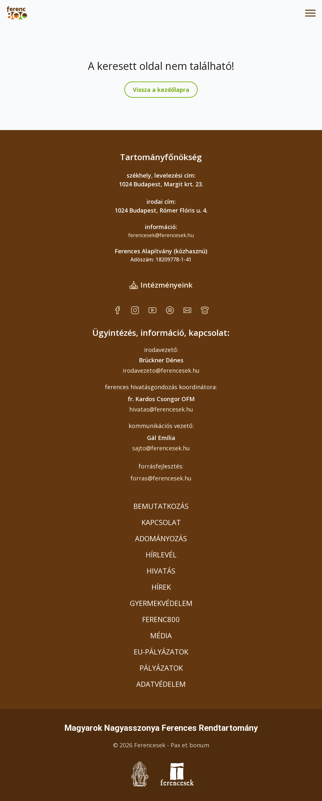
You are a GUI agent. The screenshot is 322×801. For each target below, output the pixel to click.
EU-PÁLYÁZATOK (161, 651)
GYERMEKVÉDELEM (161, 603)
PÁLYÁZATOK (161, 668)
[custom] (117, 310)
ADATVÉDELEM (161, 684)
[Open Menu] (310, 13)
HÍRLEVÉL (161, 554)
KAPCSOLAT (161, 522)
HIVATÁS (161, 571)
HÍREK (161, 587)
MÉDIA (161, 635)
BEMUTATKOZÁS (161, 506)
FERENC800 (161, 619)
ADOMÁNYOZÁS (161, 538)
